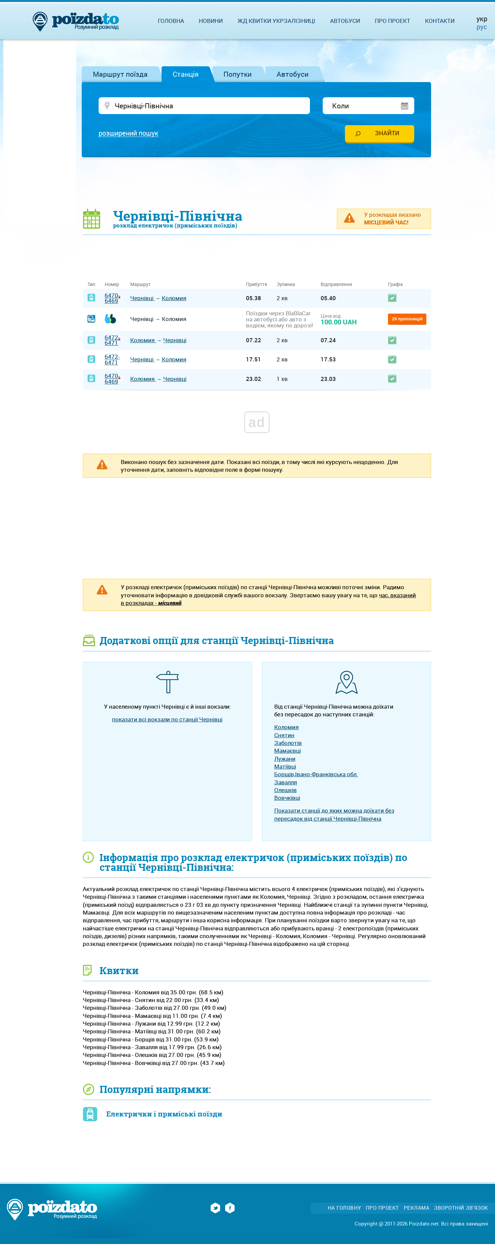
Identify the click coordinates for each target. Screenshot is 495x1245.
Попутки (237, 74)
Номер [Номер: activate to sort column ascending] (112, 285)
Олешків (285, 791)
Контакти (440, 21)
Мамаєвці (287, 751)
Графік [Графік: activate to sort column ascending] (395, 285)
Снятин (284, 736)
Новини (211, 21)
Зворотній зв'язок (461, 1209)
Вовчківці (287, 799)
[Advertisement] (257, 183)
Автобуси (293, 74)
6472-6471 (112, 341)
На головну (344, 1209)
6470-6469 (112, 299)
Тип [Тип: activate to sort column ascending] (91, 285)
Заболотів (288, 744)
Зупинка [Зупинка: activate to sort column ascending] (286, 285)
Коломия (174, 299)
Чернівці (142, 299)
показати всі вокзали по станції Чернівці (167, 720)
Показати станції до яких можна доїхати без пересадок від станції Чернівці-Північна (334, 815)
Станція (186, 74)
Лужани (284, 759)
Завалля (285, 783)
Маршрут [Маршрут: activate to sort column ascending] (140, 285)
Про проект (392, 21)
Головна (171, 21)
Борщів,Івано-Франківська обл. (316, 775)
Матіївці (285, 767)
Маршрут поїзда (120, 74)
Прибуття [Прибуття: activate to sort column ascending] (256, 285)
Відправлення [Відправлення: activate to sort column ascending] (336, 285)
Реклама (417, 1209)
